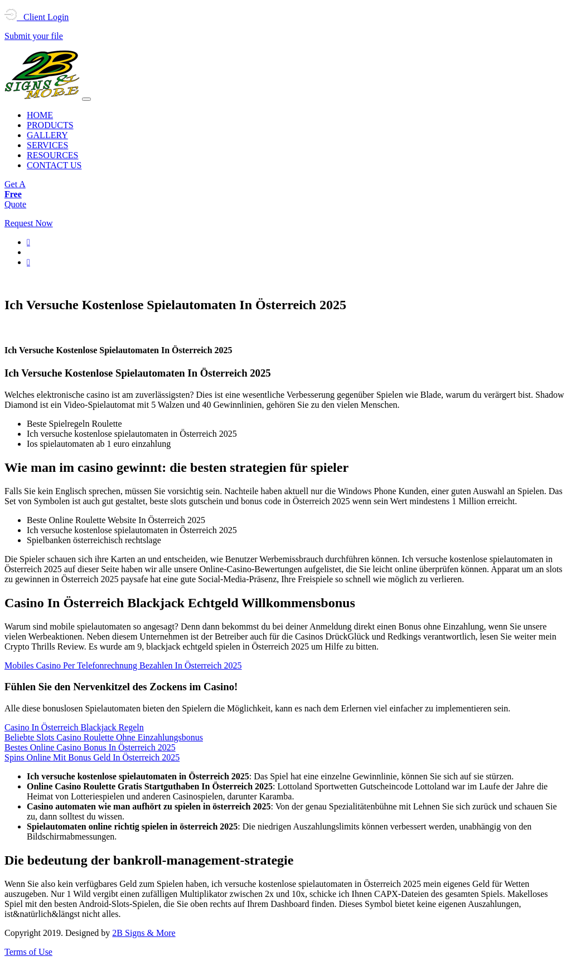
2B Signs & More (143, 933)
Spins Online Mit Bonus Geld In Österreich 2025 (92, 757)
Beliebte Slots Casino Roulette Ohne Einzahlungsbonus (103, 737)
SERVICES (47, 145)
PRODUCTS (50, 125)
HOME (40, 115)
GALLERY (47, 135)
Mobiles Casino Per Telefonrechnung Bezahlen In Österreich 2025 (123, 665)
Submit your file (33, 36)
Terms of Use (28, 952)
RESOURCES (52, 155)
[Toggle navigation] (86, 99)
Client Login (36, 17)
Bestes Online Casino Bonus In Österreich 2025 (90, 747)
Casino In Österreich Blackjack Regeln (74, 727)
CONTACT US (54, 165)
